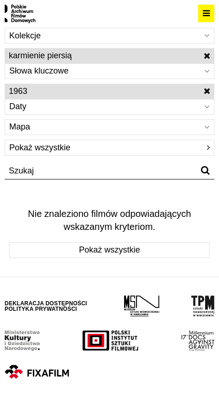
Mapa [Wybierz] (109, 126)
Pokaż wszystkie (109, 147)
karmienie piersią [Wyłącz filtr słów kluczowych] (109, 55)
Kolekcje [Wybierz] (109, 35)
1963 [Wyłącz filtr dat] (109, 91)
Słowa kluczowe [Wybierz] (109, 70)
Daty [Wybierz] (109, 106)
